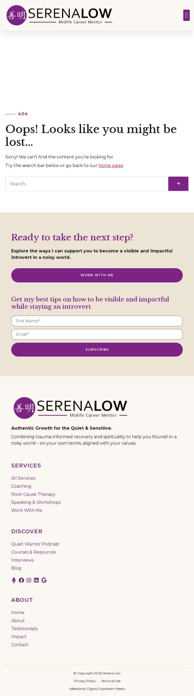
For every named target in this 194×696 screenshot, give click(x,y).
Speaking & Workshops (35, 502)
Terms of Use (110, 681)
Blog (16, 568)
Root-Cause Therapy (33, 494)
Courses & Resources (33, 552)
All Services (23, 478)
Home (17, 612)
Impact (18, 636)
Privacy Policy (85, 681)
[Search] (178, 184)
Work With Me (26, 510)
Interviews (22, 560)
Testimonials (24, 628)
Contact (19, 644)
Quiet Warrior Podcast (35, 544)
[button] (186, 15)
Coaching (21, 486)
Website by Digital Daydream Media (97, 689)
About (18, 620)
